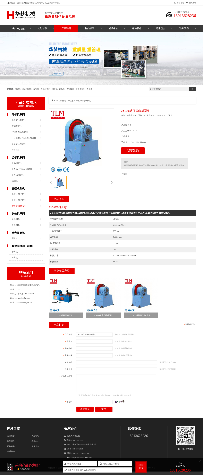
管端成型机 (80, 89)
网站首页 (20, 28)
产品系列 (66, 28)
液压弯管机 (27, 89)
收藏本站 (192, 2)
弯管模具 (70, 89)
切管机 (55, 89)
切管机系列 (18, 157)
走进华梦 (42, 28)
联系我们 (184, 28)
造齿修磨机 (18, 232)
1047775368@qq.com (81, 457)
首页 (64, 101)
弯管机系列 (18, 114)
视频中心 (113, 28)
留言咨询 (180, 2)
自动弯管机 (45, 89)
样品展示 (89, 28)
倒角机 (62, 89)
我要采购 (133, 150)
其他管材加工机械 (22, 246)
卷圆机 (89, 89)
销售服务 (137, 28)
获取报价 (140, 466)
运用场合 (160, 28)
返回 (170, 115)
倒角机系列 (18, 213)
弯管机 (18, 89)
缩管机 (36, 89)
